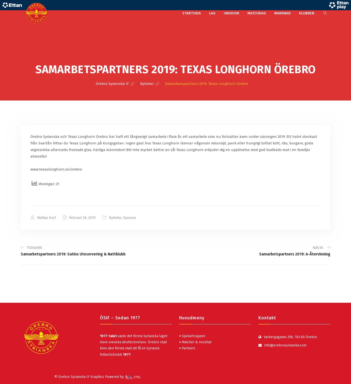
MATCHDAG (256, 13)
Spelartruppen (193, 336)
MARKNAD (282, 13)
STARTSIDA (191, 13)
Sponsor (129, 218)
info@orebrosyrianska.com (285, 345)
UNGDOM (231, 13)
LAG (212, 13)
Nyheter (115, 218)
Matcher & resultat (195, 342)
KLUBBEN (306, 13)
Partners (187, 348)
